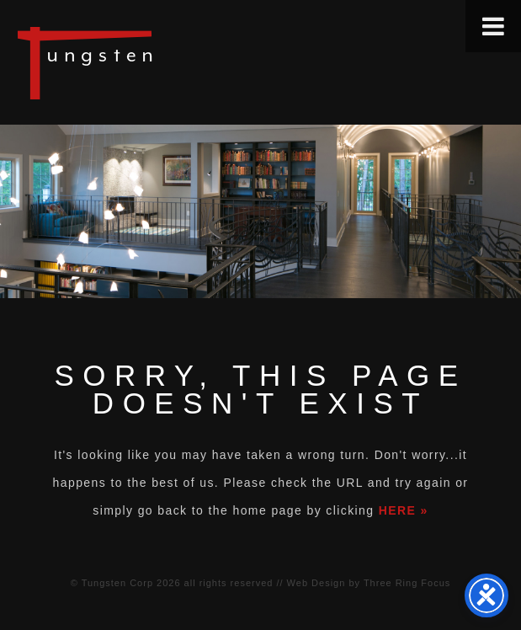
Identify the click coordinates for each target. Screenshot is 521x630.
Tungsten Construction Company (143, 62)
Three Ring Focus (407, 583)
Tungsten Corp (117, 583)
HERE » (403, 510)
